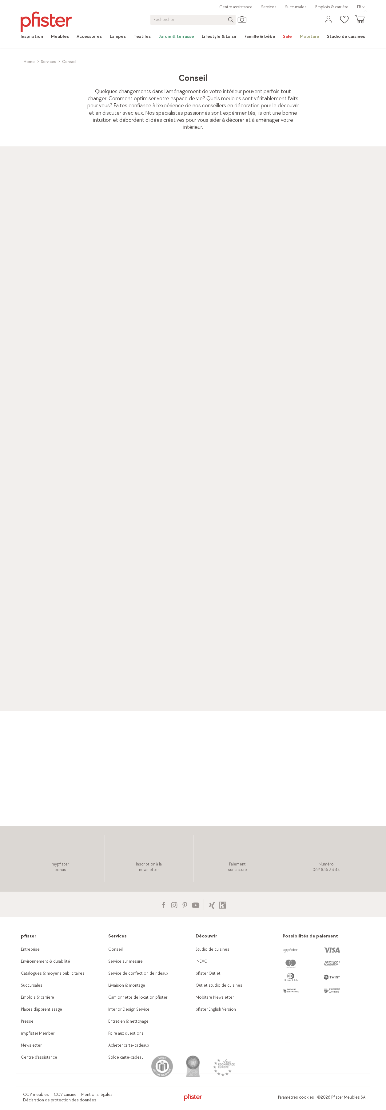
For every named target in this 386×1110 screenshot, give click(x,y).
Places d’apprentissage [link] (41, 1009)
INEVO (202, 961)
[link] (34, 37)
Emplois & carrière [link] (331, 7)
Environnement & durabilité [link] (45, 961)
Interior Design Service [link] (128, 1009)
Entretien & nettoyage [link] (128, 1021)
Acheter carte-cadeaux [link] (128, 1045)
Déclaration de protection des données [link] (59, 1100)
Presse (27, 1021)
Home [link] (29, 61)
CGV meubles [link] (36, 1094)
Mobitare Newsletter (215, 997)
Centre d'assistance (39, 1057)
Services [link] (269, 7)
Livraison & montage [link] (126, 985)
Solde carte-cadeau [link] (126, 1057)
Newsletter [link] (31, 1045)
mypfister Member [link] (37, 1033)
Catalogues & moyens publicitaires (53, 973)
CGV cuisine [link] (65, 1094)
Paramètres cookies (296, 1097)
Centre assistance (236, 7)
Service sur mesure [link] (125, 961)
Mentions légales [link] (97, 1094)
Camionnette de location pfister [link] (137, 997)
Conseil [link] (115, 949)
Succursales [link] (296, 7)
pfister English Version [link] (216, 1009)
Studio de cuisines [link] (212, 949)
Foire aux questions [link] (126, 1033)
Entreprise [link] (30, 949)
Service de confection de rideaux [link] (138, 973)
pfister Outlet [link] (208, 973)
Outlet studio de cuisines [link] (219, 985)
